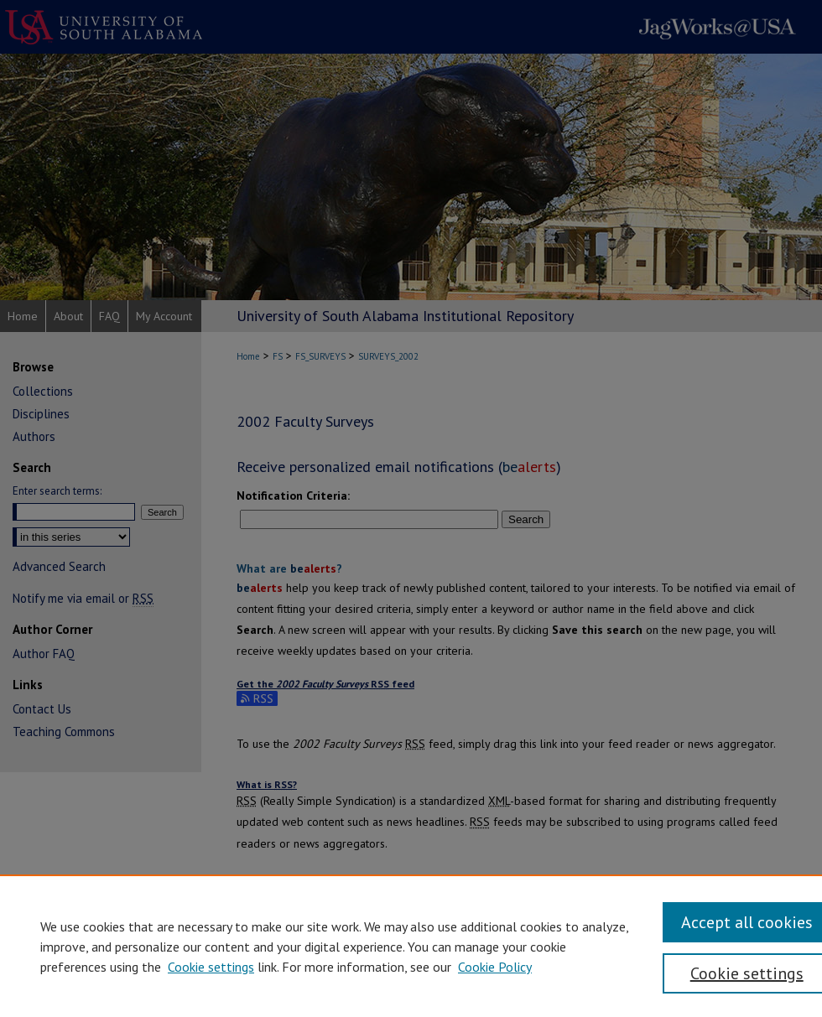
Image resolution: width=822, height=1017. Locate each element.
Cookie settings (211, 966)
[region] (411, 945)
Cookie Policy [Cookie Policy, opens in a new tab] (495, 966)
